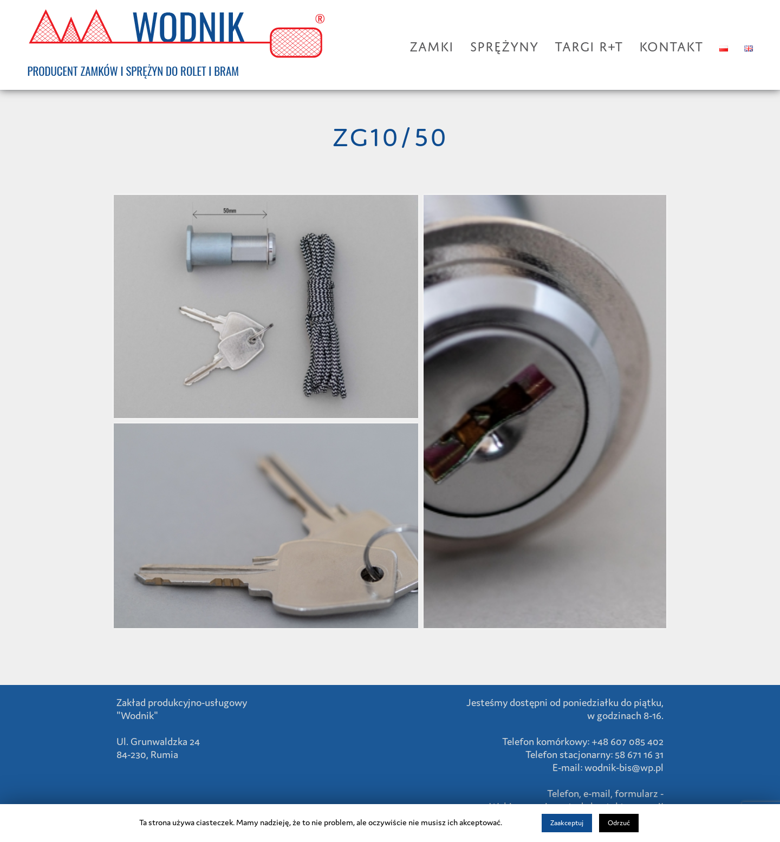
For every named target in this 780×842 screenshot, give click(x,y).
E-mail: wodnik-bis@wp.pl (608, 767)
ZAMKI (432, 44)
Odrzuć (619, 822)
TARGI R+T (589, 44)
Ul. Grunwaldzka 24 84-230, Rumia (158, 748)
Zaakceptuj (566, 822)
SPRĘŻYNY (504, 44)
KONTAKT (671, 44)
